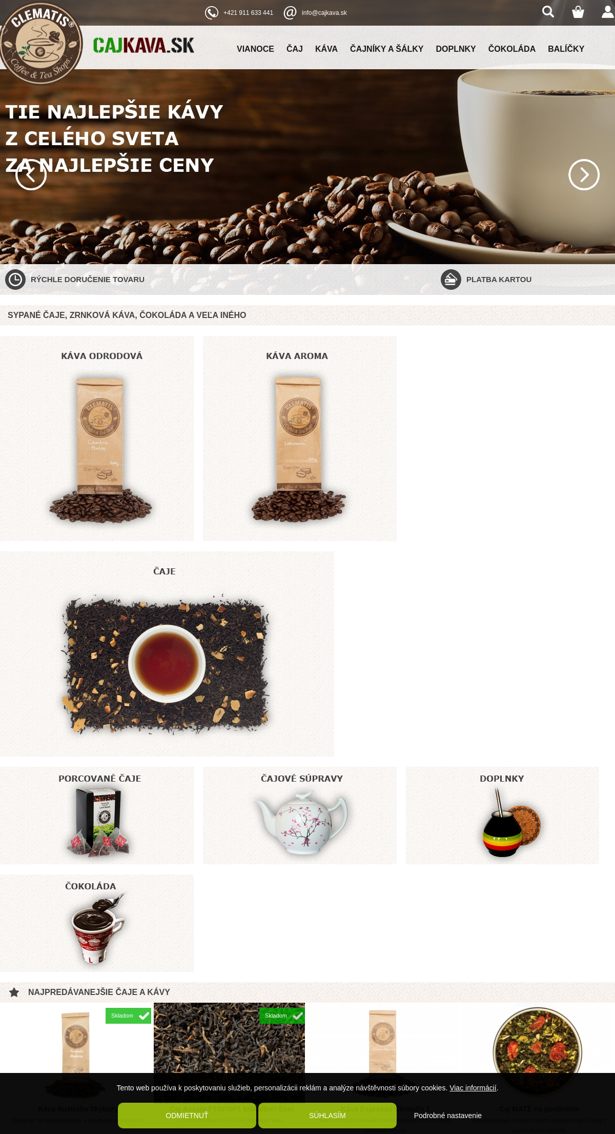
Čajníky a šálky (386, 49)
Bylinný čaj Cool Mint (78, 932)
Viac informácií (473, 1088)
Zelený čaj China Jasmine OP (539, 932)
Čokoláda (512, 49)
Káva (326, 49)
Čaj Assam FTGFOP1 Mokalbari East (232, 786)
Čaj (294, 49)
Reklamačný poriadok (167, 1034)
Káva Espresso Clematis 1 (385, 786)
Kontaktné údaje (160, 1045)
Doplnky (456, 49)
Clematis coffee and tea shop (511, 1017)
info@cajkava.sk (324, 12)
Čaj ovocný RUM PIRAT (385, 932)
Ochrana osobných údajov (174, 1057)
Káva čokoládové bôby (232, 932)
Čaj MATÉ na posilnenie (539, 786)
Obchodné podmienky (168, 1012)
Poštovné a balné (162, 1023)
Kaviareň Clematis (163, 1068)
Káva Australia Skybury (78, 786)
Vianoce (255, 49)
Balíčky (566, 49)
